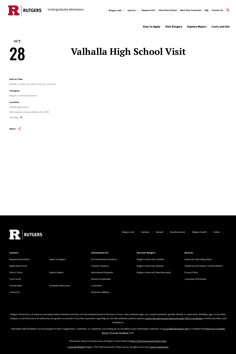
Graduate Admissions (59, 285)
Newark (159, 232)
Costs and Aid (220, 26)
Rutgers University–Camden (150, 259)
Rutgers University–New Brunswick (154, 272)
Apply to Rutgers (57, 259)
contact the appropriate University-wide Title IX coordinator (174, 318)
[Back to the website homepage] (25, 10)
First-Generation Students (104, 259)
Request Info (148, 10)
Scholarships (15, 285)
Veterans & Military (100, 292)
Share (15, 128)
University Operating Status (198, 259)
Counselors (96, 285)
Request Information (19, 259)
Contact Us (217, 10)
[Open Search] (227, 10)
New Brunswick (177, 232)
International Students (102, 272)
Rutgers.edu (128, 232)
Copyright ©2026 (75, 346)
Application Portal (18, 265)
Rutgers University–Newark (150, 265)
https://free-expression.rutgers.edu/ (148, 341)
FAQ (206, 10)
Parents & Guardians (101, 278)
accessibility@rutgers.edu (175, 328)
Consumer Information (195, 278)
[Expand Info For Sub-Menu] (133, 10)
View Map (15, 117)
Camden (145, 232)
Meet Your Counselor (190, 10)
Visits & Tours (15, 272)
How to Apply (151, 26)
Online (217, 232)
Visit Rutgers (173, 26)
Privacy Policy (191, 272)
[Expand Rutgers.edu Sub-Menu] (116, 10)
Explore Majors (196, 26)
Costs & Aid (15, 278)
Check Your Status (167, 10)
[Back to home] (25, 235)
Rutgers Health (199, 232)
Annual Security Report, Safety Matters (204, 265)
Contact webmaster (159, 346)
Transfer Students (100, 265)
